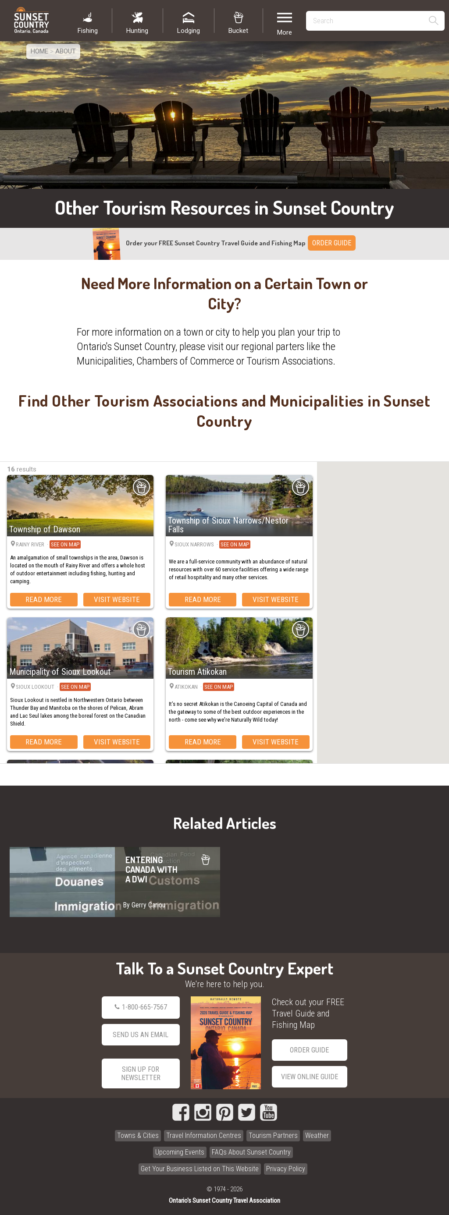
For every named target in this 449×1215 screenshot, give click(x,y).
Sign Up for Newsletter (140, 1073)
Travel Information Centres (203, 1135)
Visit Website (117, 599)
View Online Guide (309, 1077)
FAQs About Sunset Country (251, 1152)
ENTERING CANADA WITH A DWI (115, 882)
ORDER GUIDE (331, 243)
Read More (43, 599)
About (65, 51)
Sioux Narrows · (212, 545)
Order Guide (309, 1050)
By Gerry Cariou (144, 905)
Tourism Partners (273, 1135)
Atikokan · (204, 687)
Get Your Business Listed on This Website (200, 1169)
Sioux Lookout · (53, 687)
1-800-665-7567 (140, 1007)
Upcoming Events (179, 1152)
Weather (317, 1135)
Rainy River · (48, 545)
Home (39, 51)
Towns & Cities (138, 1135)
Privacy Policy (285, 1169)
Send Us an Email (140, 1035)
